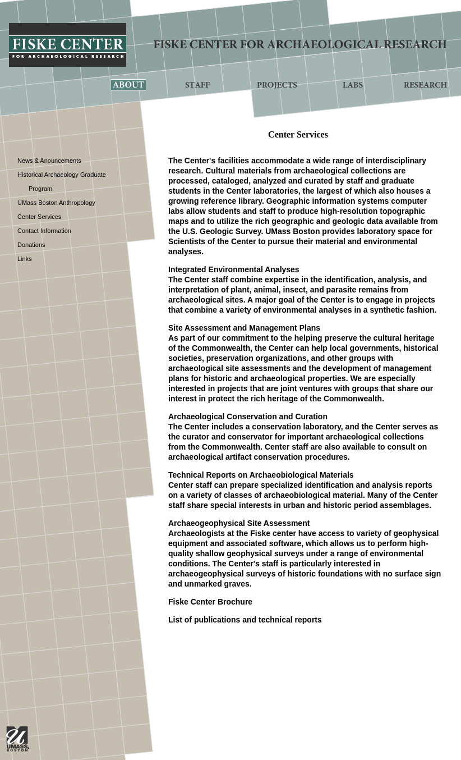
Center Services (39, 216)
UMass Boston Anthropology (56, 202)
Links (24, 258)
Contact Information (44, 230)
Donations (31, 244)
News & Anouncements (49, 160)
